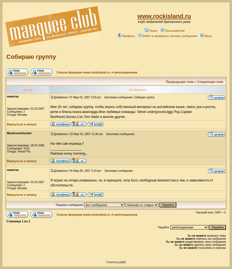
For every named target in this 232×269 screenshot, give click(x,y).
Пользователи (173, 30)
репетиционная (125, 72)
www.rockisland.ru (164, 16)
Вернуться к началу (22, 124)
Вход (205, 36)
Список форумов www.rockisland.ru (83, 72)
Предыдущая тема (180, 81)
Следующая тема (210, 81)
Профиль (126, 36)
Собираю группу (31, 56)
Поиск (151, 30)
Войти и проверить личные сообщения (167, 36)
